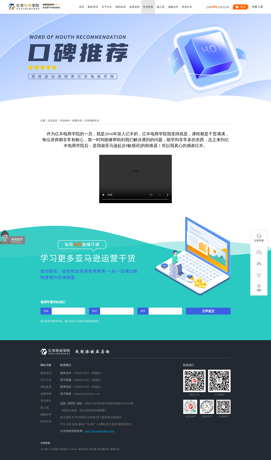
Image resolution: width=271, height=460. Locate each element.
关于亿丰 (106, 7)
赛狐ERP (115, 449)
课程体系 (120, 7)
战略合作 (173, 7)
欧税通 (92, 449)
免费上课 (257, 6)
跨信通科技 (103, 449)
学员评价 (148, 7)
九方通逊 (53, 449)
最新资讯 (93, 7)
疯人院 (161, 7)
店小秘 (44, 449)
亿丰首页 (52, 120)
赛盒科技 (83, 449)
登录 (240, 7)
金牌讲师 (134, 7)
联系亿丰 (187, 7)
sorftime (74, 449)
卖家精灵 (64, 449)
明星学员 (77, 120)
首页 (81, 7)
